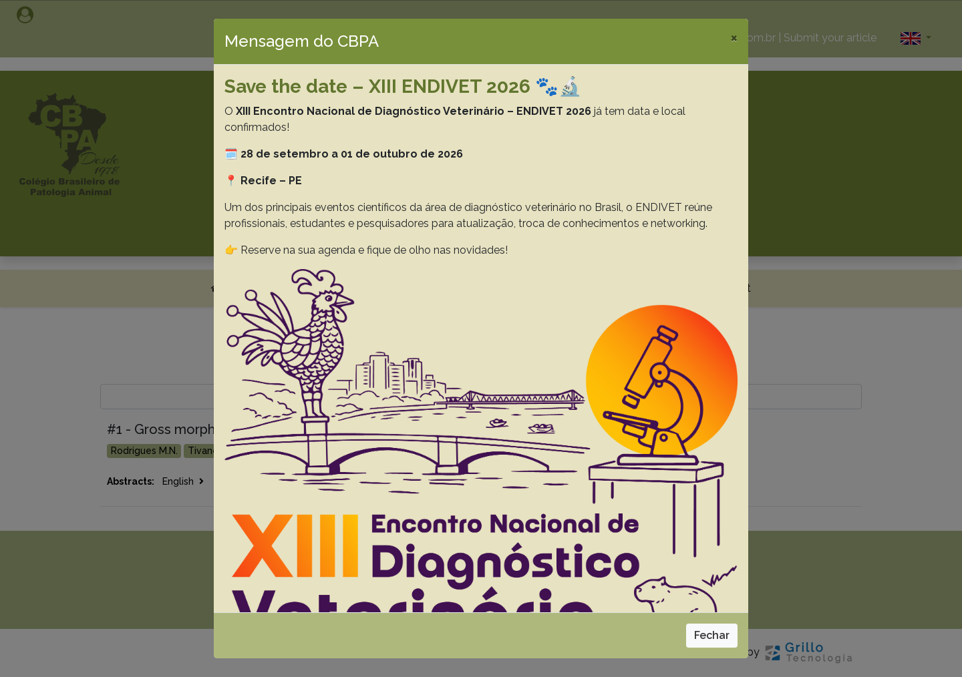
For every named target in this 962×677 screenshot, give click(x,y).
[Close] (733, 37)
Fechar (712, 635)
